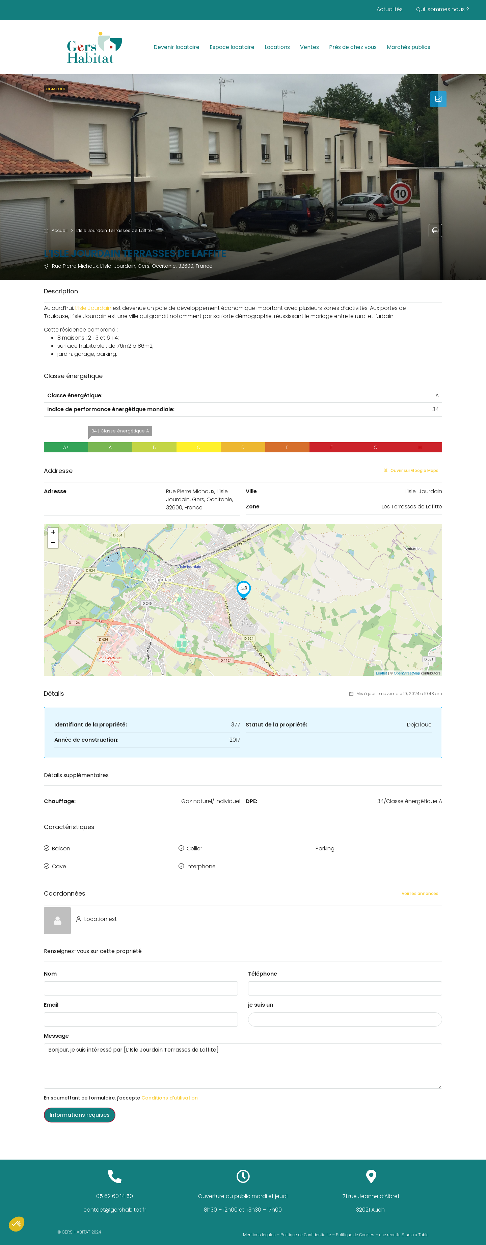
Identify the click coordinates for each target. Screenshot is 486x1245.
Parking (325, 847)
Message (56, 1030)
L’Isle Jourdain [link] (89, 316)
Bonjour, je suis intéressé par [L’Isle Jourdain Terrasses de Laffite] (243, 1060)
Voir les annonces (420, 888)
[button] (16, 1224)
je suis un (260, 999)
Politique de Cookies (355, 1229)
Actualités (390, 9)
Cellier (194, 847)
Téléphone (262, 968)
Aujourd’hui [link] (58, 308)
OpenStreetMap (407, 673)
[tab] (438, 99)
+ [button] (53, 533)
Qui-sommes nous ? (442, 9)
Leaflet (381, 673)
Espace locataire (232, 47)
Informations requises (80, 1109)
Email (51, 999)
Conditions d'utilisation (169, 1092)
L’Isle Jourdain (93, 308)
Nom (50, 968)
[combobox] (345, 1014)
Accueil (60, 230)
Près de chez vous (353, 47)
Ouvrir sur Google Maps (411, 470)
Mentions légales (259, 1229)
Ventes (309, 47)
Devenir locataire (176, 47)
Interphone (201, 862)
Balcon (61, 847)
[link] (58, 308)
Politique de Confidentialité (305, 1229)
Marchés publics (408, 47)
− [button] (53, 543)
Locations (277, 47)
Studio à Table (415, 1229)
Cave (59, 862)
